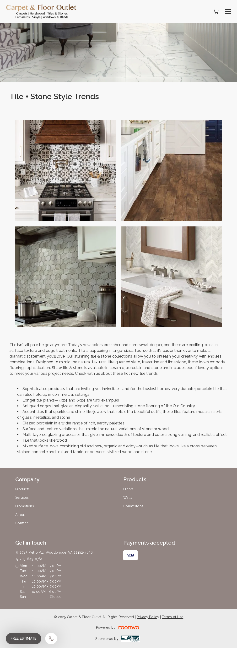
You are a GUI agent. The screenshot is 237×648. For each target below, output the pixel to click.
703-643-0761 (31, 559)
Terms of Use (172, 617)
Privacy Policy (148, 617)
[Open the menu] (228, 11)
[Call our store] (51, 638)
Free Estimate (23, 638)
